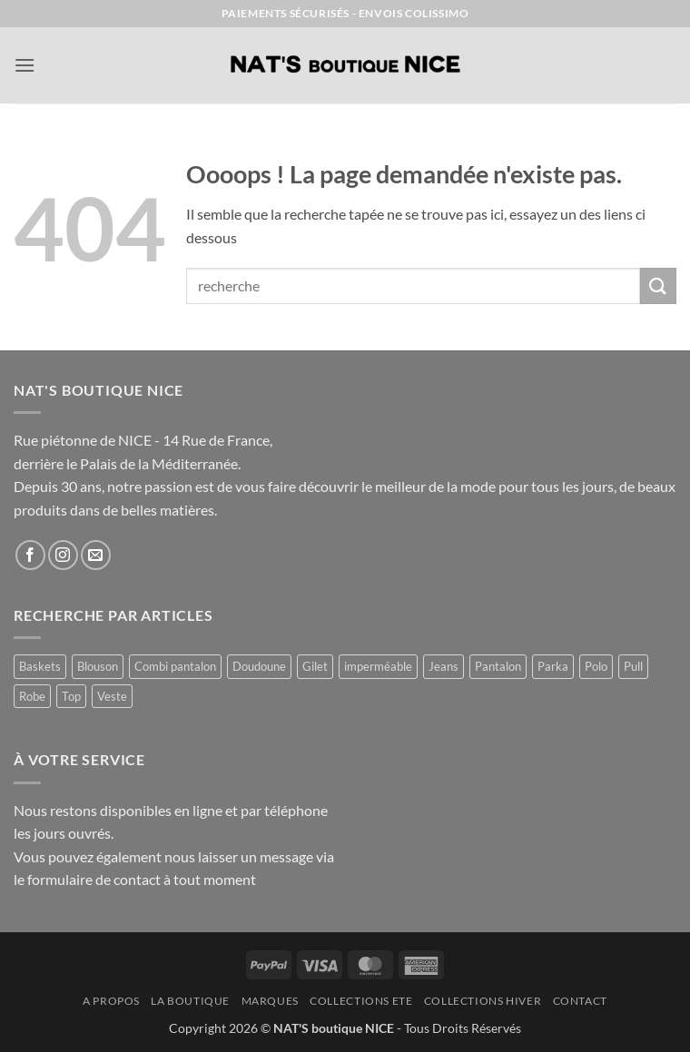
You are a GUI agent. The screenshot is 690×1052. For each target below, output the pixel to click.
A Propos (111, 1001)
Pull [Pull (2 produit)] (633, 666)
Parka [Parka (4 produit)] (552, 666)
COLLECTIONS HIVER (482, 1001)
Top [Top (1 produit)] (71, 696)
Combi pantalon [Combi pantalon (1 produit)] (175, 666)
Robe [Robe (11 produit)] (32, 696)
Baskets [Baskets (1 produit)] (40, 666)
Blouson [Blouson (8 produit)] (97, 666)
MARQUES (270, 1001)
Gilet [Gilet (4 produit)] (315, 666)
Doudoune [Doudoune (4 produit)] (259, 666)
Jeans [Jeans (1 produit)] (443, 666)
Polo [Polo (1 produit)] (596, 666)
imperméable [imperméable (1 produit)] (378, 666)
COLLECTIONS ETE (361, 1001)
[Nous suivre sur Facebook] (30, 555)
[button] (24, 65)
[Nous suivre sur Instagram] (63, 555)
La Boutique (190, 1001)
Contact (580, 1001)
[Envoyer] (658, 285)
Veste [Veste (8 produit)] (112, 696)
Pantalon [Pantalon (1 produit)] (498, 666)
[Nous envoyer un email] (96, 555)
